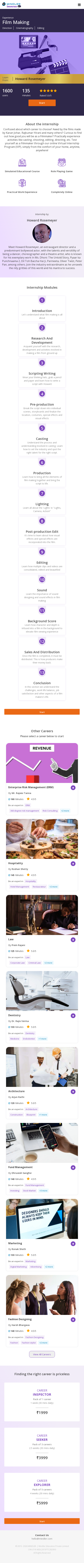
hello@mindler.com (42, 1538)
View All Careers (42, 1354)
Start (42, 102)
